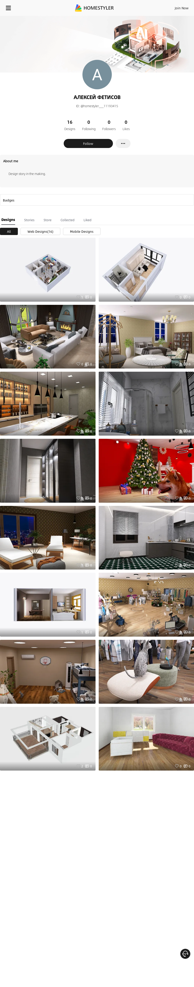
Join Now (182, 7)
